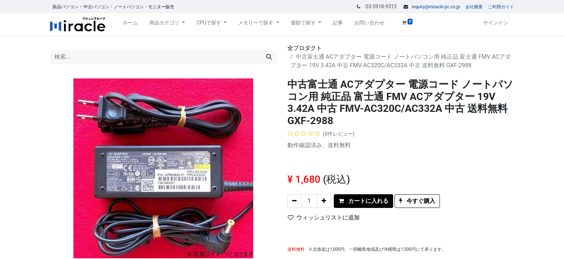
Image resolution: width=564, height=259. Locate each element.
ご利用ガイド (501, 6)
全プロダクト (304, 48)
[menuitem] (130, 24)
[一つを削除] (294, 201)
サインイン (495, 23)
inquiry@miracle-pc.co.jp (436, 6)
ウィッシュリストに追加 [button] (324, 217)
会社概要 (474, 6)
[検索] (269, 57)
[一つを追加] (324, 201)
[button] (363, 201)
